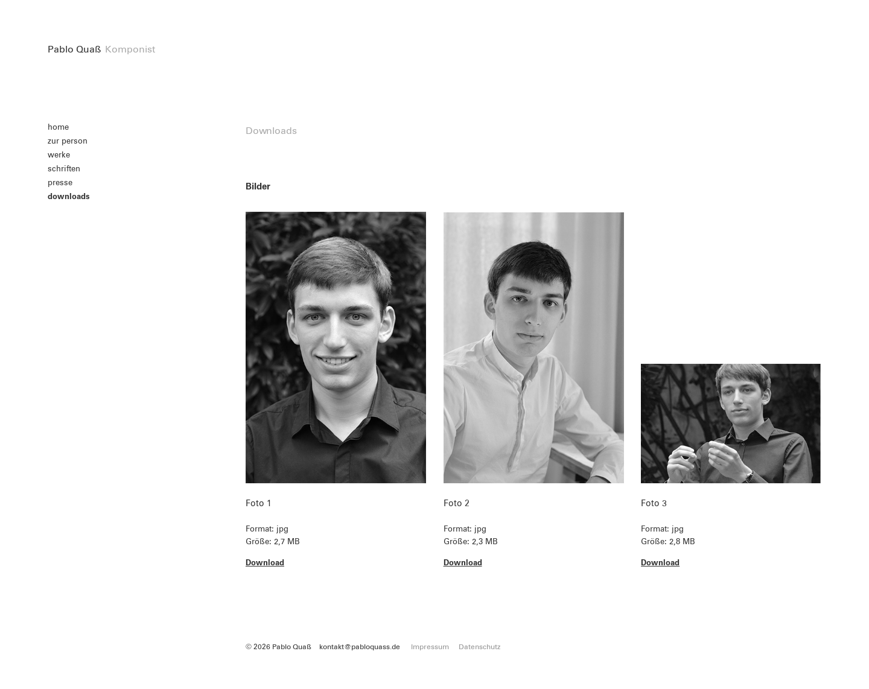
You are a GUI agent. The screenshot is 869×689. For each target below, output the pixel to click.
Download (265, 563)
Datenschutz (479, 647)
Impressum (430, 647)
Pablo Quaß (74, 49)
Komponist (130, 49)
